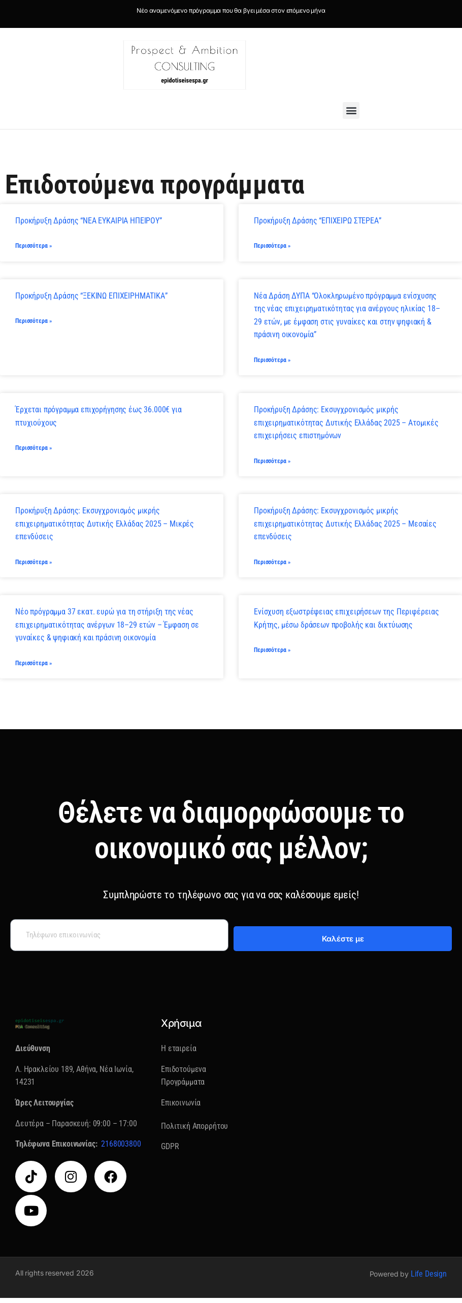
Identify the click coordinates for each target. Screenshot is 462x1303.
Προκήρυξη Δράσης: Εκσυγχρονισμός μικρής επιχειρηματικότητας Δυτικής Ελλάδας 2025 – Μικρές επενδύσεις (104, 526)
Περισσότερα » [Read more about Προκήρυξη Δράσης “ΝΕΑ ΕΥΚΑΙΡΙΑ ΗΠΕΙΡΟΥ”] (33, 246)
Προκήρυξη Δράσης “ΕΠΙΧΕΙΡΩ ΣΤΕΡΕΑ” (317, 220)
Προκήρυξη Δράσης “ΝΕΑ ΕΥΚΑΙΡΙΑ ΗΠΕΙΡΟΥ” (88, 220)
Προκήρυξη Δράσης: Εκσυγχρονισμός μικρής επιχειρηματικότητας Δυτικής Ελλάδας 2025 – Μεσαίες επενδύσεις (345, 526)
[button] (351, 110)
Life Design (429, 1279)
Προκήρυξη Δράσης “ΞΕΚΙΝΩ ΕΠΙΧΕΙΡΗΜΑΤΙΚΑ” (91, 297)
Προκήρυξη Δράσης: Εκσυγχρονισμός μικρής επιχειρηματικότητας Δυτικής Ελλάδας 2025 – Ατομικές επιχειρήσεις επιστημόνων (346, 424)
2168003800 (121, 1149)
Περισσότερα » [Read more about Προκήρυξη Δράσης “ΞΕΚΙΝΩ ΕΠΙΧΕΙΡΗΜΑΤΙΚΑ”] (33, 323)
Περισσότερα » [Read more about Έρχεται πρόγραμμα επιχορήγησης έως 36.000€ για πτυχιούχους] (33, 450)
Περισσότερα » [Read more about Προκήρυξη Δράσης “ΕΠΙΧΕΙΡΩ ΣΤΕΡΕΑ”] (272, 246)
